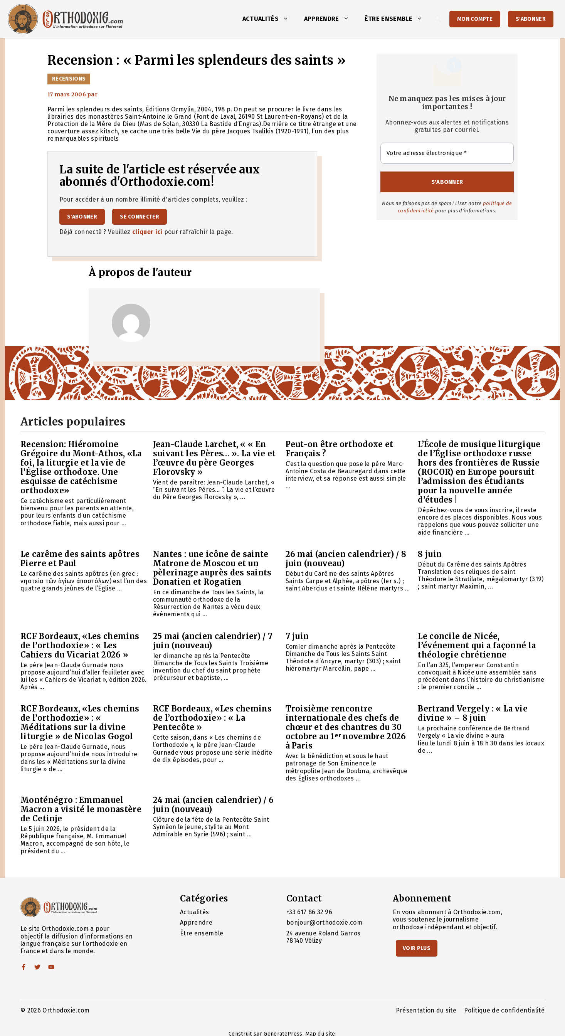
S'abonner (531, 19)
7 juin (297, 636)
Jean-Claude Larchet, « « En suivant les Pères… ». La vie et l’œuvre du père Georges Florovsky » (214, 458)
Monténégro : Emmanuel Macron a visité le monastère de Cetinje (80, 809)
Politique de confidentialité (504, 1010)
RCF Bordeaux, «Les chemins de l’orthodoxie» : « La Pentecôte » (212, 718)
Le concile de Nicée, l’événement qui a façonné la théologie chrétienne (477, 645)
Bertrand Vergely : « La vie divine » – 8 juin (473, 713)
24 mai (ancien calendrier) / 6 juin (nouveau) (213, 804)
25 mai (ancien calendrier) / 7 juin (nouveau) (213, 640)
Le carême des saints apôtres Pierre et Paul (80, 558)
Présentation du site (426, 1010)
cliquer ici (147, 231)
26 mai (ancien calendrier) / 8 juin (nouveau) (346, 558)
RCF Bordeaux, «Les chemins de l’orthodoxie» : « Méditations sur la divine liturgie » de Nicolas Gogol (79, 722)
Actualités (269, 18)
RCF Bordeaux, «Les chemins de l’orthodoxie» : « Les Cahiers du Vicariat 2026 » (79, 645)
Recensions (69, 79)
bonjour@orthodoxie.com (324, 922)
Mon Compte (475, 19)
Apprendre (330, 18)
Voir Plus (416, 948)
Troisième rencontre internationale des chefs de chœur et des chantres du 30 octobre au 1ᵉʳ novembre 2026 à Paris (346, 727)
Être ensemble (397, 18)
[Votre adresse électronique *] (447, 153)
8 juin (430, 554)
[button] (287, 18)
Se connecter (139, 217)
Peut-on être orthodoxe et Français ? (339, 448)
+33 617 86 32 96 (309, 912)
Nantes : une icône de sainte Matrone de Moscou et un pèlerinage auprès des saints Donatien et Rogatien (212, 568)
